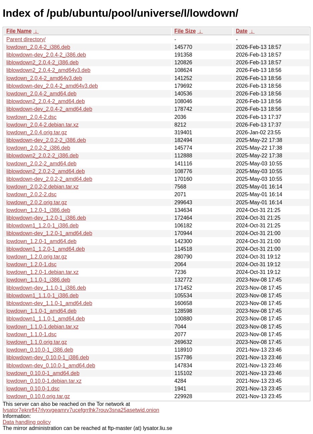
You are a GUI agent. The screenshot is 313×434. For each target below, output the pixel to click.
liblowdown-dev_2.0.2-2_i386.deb (46, 140)
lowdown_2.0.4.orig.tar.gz (36, 132)
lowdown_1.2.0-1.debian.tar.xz (42, 272)
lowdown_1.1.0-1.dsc (31, 334)
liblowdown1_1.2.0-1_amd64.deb (45, 249)
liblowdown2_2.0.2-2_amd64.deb (45, 171)
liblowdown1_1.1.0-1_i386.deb (42, 295)
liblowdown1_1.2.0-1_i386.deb (42, 225)
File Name (19, 31)
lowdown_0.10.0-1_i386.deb (39, 350)
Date (242, 31)
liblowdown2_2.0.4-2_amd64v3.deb (48, 70)
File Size (185, 31)
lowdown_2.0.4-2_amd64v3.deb (44, 78)
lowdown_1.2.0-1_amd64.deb (41, 241)
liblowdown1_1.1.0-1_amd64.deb (45, 318)
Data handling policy (27, 422)
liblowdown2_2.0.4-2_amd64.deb (45, 101)
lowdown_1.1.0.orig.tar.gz (36, 342)
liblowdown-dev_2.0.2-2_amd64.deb (49, 179)
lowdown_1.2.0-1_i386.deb (38, 210)
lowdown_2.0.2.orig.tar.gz (36, 202)
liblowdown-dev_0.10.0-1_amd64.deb (50, 365)
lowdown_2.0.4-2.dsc (31, 117)
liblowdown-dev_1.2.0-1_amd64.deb (49, 233)
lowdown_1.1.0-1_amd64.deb (41, 311)
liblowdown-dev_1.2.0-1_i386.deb (46, 218)
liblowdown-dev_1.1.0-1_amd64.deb (49, 303)
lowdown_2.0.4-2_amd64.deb (41, 93)
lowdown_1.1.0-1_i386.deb (38, 280)
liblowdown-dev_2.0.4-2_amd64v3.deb (52, 86)
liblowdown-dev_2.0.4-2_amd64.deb (49, 109)
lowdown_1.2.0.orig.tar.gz (36, 257)
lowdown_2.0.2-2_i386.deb (38, 148)
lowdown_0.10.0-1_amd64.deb (43, 373)
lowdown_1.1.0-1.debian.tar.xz (42, 327)
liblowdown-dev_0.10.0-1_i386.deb (47, 357)
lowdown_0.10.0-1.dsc (32, 388)
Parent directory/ (25, 39)
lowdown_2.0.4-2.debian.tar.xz (42, 125)
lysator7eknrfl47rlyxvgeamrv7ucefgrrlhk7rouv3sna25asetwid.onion (81, 410)
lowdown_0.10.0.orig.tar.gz (38, 396)
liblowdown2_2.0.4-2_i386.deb (42, 62)
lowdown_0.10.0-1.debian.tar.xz (44, 381)
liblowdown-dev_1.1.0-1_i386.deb (46, 288)
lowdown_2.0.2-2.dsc (31, 194)
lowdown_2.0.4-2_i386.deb (38, 47)
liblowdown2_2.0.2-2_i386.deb (42, 155)
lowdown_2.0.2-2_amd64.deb (41, 163)
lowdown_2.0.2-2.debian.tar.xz (42, 187)
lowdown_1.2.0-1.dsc (31, 264)
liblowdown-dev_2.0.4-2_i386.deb (46, 55)
